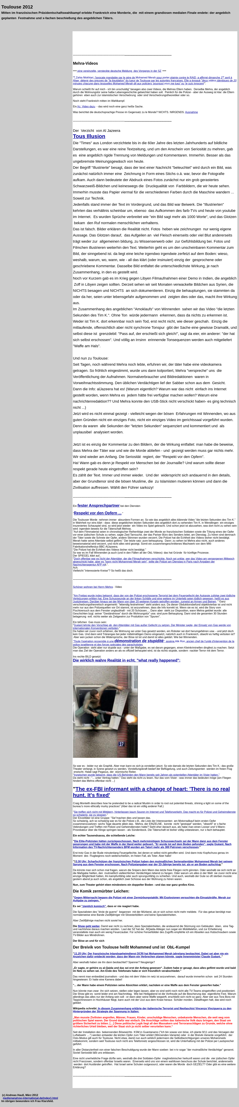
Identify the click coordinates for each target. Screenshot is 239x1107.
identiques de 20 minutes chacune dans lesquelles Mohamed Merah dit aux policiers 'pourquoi (154, 82)
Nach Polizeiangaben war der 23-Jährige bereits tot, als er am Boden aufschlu (170, 864)
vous (167, 83)
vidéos (212, 80)
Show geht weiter (89, 926)
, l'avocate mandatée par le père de (114, 77)
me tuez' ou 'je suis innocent (187, 83)
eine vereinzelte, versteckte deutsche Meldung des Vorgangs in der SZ (119, 71)
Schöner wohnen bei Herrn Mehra (93, 587)
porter (165, 77)
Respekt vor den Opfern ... (97, 513)
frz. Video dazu (86, 106)
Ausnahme (191, 112)
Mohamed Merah (146, 77)
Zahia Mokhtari (84, 77)
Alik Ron (180, 641)
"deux (205, 80)
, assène (124, 641)
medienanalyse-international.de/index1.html (30, 1098)
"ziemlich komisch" (93, 906)
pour (159, 77)
